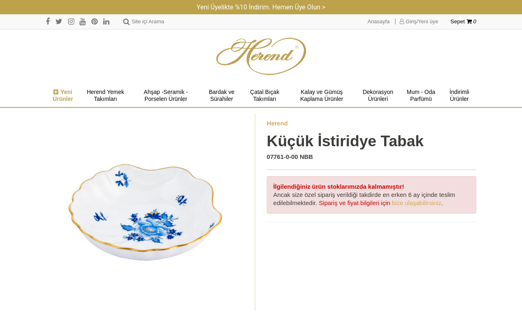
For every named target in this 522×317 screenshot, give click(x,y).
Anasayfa (378, 21)
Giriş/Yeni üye (419, 21)
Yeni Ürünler (63, 96)
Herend (277, 123)
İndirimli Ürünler (459, 96)
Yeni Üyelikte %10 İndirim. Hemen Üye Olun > (261, 7)
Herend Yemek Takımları (105, 96)
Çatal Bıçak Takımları (264, 96)
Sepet (463, 21)
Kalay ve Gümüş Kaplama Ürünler (321, 96)
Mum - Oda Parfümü (421, 96)
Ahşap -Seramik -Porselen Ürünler (166, 96)
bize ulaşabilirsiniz (416, 202)
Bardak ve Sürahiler (221, 96)
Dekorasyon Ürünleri (378, 96)
